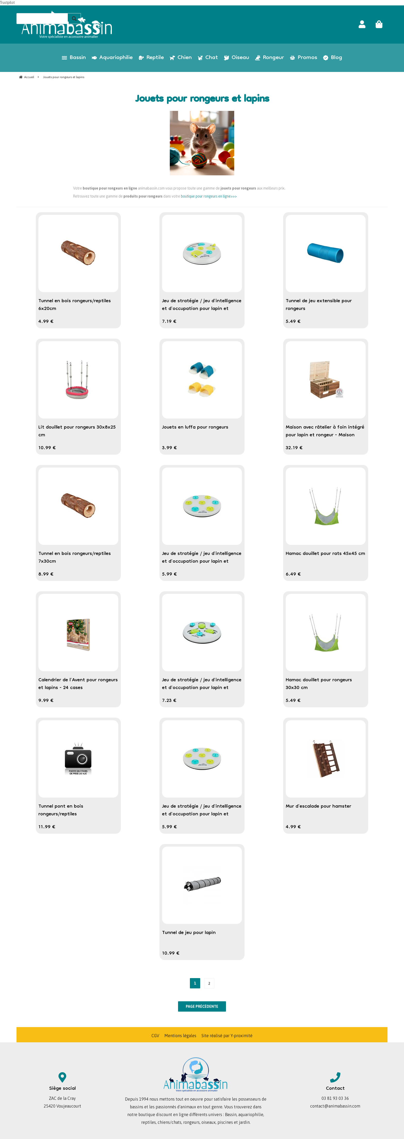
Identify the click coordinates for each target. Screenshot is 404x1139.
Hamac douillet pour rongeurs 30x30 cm (319, 684)
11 (46, 827)
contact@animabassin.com (335, 1106)
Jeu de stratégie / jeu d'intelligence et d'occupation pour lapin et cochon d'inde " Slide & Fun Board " (201, 688)
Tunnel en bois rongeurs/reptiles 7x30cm (74, 558)
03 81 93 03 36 (335, 1098)
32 (294, 448)
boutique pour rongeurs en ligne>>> (209, 196)
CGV (155, 1035)
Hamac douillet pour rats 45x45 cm (325, 554)
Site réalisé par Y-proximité (226, 1035)
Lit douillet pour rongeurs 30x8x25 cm (77, 431)
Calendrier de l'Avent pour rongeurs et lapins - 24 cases (78, 684)
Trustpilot (7, 3)
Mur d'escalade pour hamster (318, 806)
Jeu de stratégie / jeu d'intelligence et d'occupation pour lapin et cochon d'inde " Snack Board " (201, 561)
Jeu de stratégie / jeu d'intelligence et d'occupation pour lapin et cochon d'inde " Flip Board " (201, 309)
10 (47, 448)
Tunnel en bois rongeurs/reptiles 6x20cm (74, 305)
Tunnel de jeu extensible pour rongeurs (319, 305)
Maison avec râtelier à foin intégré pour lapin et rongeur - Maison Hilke (325, 435)
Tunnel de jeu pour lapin (189, 933)
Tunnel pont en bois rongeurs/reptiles (60, 810)
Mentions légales (180, 1035)
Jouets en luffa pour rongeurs (195, 427)
